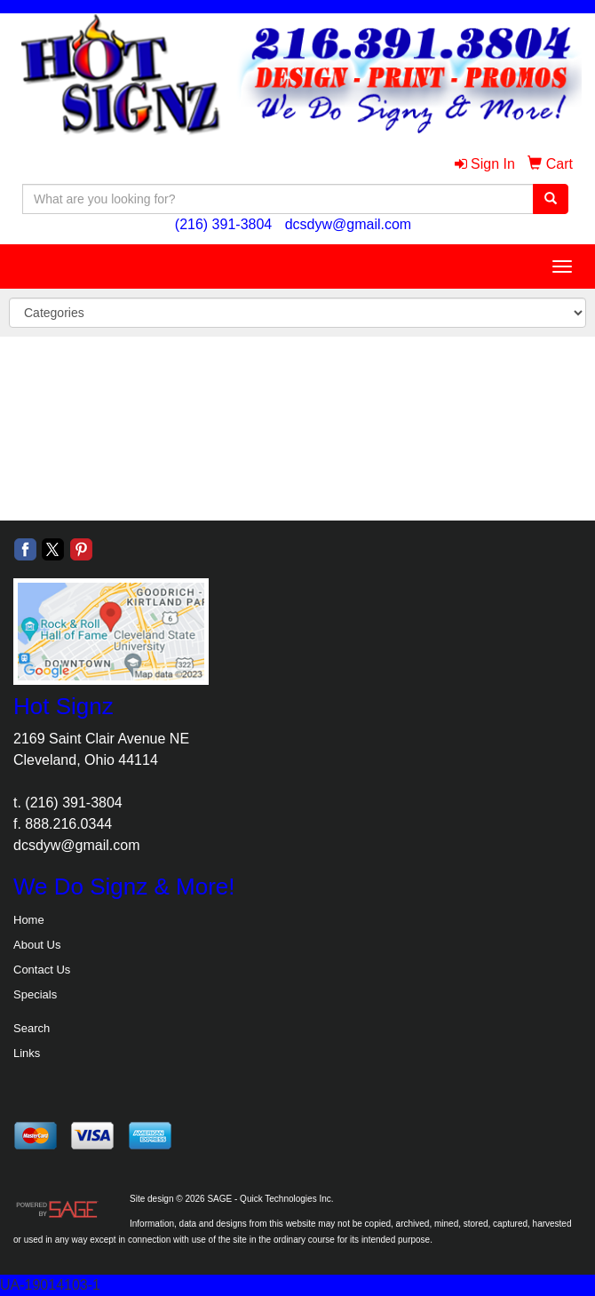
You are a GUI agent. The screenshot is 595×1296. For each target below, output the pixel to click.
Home (28, 919)
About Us (36, 944)
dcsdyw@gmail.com (348, 224)
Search (31, 1028)
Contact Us (41, 969)
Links (26, 1053)
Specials (35, 994)
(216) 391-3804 (223, 224)
